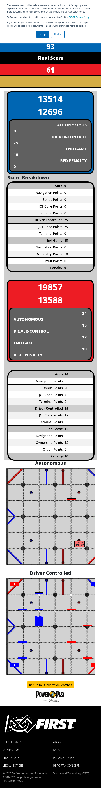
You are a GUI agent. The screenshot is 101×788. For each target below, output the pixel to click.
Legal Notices (13, 766)
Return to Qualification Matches (50, 685)
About (58, 742)
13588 (50, 300)
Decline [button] (57, 34)
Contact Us (11, 750)
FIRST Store (11, 758)
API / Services (12, 742)
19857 (50, 287)
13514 (50, 99)
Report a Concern (66, 766)
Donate (58, 750)
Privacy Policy (79, 17)
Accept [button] (43, 34)
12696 (50, 111)
